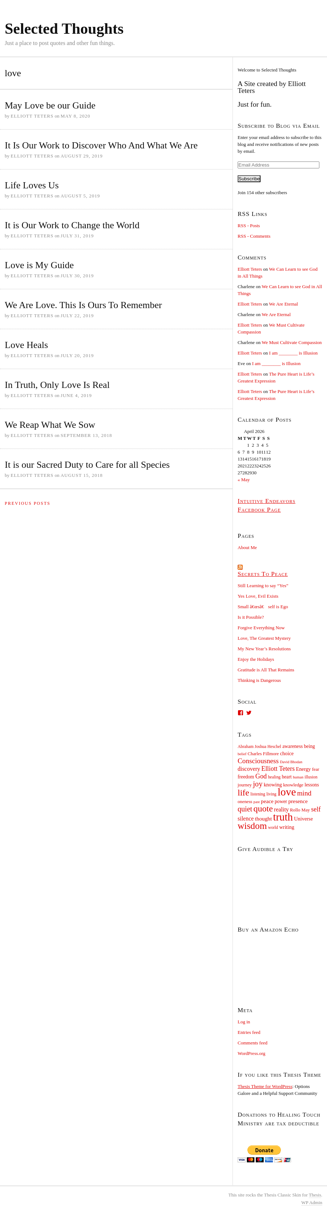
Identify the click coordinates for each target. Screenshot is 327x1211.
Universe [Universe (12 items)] (303, 819)
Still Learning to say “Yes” (263, 585)
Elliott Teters (250, 269)
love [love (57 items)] (287, 792)
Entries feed (249, 1032)
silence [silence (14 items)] (246, 818)
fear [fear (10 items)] (315, 769)
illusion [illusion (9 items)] (310, 777)
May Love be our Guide (50, 105)
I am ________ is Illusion (293, 353)
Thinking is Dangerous (259, 680)
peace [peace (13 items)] (267, 801)
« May (244, 479)
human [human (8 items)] (298, 777)
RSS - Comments (254, 236)
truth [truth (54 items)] (283, 817)
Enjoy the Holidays (256, 659)
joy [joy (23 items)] (257, 784)
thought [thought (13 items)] (263, 818)
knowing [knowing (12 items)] (273, 784)
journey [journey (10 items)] (245, 784)
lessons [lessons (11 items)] (311, 784)
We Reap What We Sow (50, 425)
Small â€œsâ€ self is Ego (263, 606)
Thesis (315, 1195)
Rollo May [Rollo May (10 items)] (300, 810)
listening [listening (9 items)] (257, 794)
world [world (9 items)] (273, 827)
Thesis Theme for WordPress (265, 1086)
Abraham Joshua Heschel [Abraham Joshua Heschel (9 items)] (259, 746)
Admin (311, 1202)
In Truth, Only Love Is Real (57, 385)
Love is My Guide (39, 265)
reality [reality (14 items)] (281, 809)
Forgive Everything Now (261, 627)
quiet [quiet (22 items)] (245, 809)
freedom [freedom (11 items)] (246, 777)
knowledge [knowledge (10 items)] (293, 784)
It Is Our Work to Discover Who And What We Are (101, 145)
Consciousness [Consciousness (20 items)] (258, 761)
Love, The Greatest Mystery (264, 638)
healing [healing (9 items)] (274, 777)
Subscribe (249, 178)
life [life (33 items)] (243, 792)
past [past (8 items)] (257, 802)
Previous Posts (28, 503)
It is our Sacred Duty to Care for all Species (87, 464)
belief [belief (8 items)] (242, 754)
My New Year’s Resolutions (264, 648)
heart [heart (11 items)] (286, 777)
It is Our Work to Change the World (72, 225)
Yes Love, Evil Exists (258, 596)
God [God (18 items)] (261, 776)
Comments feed (252, 1043)
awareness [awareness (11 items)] (292, 746)
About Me (247, 547)
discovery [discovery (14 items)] (249, 769)
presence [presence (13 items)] (297, 801)
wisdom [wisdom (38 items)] (252, 826)
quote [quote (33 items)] (262, 808)
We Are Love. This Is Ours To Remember (83, 305)
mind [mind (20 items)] (304, 793)
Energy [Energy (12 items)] (303, 769)
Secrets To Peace (263, 573)
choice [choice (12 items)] (287, 753)
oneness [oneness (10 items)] (245, 801)
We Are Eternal (283, 304)
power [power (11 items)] (281, 801)
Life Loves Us (32, 185)
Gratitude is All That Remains (266, 669)
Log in (244, 1021)
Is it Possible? (251, 617)
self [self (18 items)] (315, 809)
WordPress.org (251, 1053)
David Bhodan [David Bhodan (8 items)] (291, 762)
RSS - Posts (249, 225)
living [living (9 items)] (271, 794)
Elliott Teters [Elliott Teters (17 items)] (278, 768)
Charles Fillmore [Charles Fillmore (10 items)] (263, 753)
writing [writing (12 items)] (286, 827)
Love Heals (26, 345)
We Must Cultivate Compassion (292, 342)
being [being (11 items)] (309, 746)
